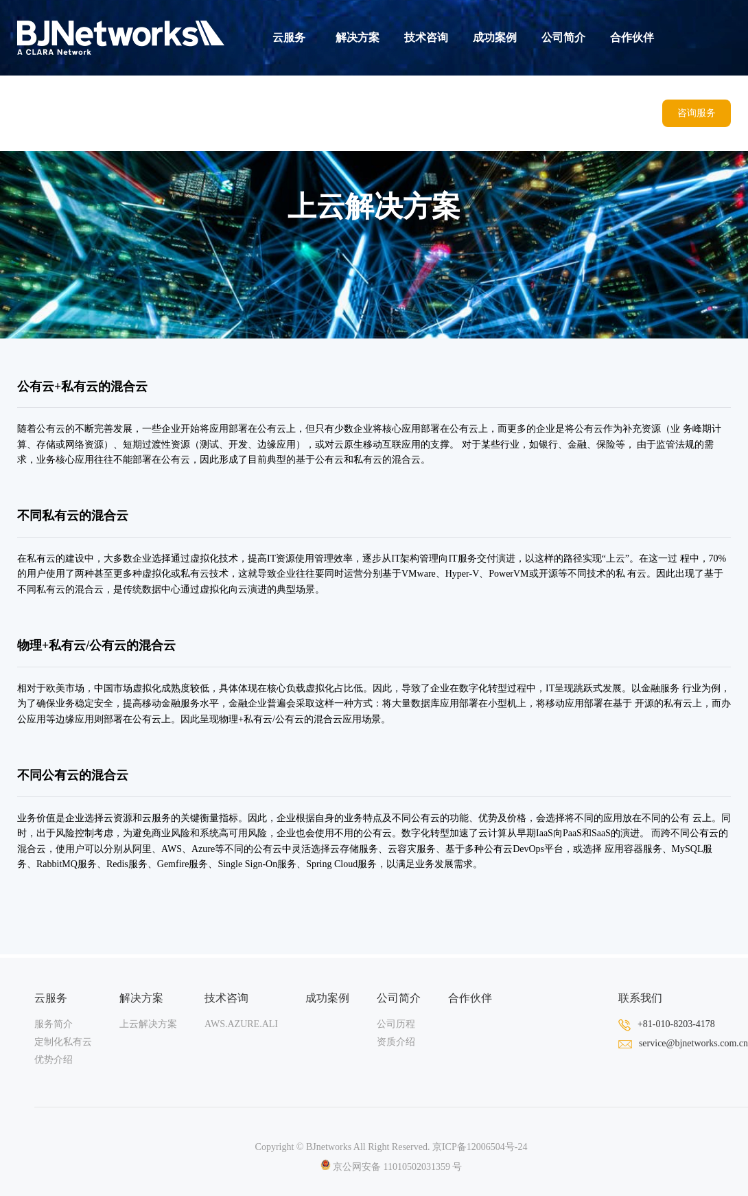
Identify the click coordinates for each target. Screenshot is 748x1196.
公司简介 (563, 37)
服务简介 (53, 1024)
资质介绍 (396, 1042)
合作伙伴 (632, 37)
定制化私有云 (63, 1042)
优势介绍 (53, 1060)
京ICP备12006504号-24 (479, 1147)
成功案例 (495, 37)
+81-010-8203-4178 (666, 1024)
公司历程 (396, 1024)
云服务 (288, 37)
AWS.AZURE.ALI (241, 1024)
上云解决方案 (148, 1024)
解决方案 (357, 37)
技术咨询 (426, 37)
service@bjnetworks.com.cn (683, 1043)
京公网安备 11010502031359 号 (391, 1167)
